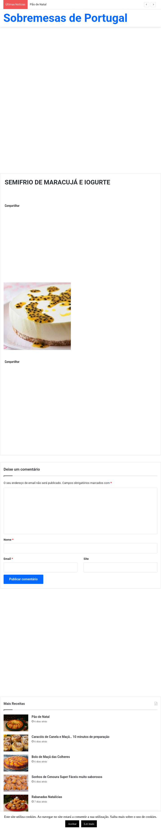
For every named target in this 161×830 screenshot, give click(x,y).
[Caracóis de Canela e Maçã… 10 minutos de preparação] (16, 743)
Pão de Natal (38, 4)
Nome (8, 539)
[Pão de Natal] (16, 722)
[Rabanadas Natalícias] (16, 803)
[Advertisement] (80, 62)
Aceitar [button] (72, 823)
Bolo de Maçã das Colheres (51, 757)
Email (8, 558)
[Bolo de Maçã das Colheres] (16, 763)
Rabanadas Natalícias (47, 797)
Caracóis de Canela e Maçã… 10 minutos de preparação (70, 737)
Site (86, 558)
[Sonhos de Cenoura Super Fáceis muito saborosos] (16, 783)
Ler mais (89, 823)
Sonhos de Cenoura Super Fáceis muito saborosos (67, 777)
